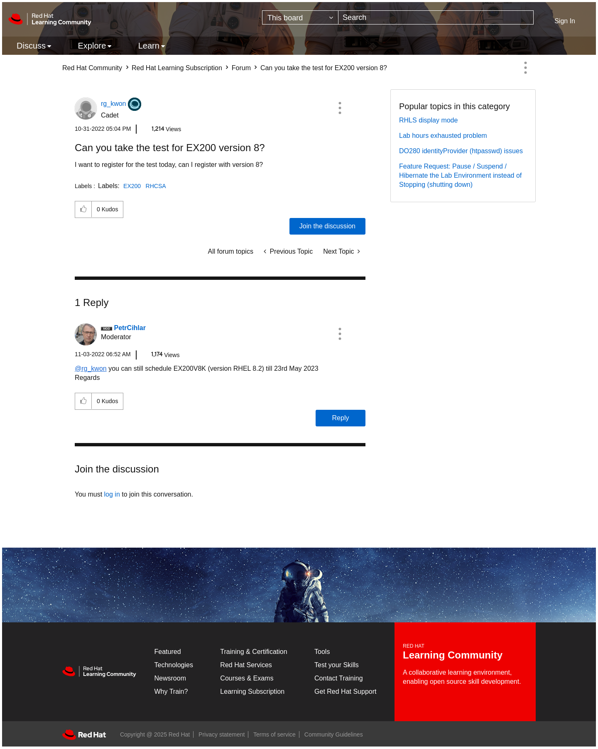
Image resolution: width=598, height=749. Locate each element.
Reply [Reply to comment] (340, 417)
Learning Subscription (252, 691)
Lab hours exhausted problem (443, 135)
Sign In (564, 20)
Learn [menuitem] (148, 45)
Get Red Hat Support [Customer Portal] (345, 691)
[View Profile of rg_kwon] (113, 103)
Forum (241, 67)
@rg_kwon (91, 368)
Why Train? (171, 691)
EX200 (132, 186)
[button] (339, 108)
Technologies (173, 664)
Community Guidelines (333, 734)
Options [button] (525, 67)
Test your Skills (336, 664)
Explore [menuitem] (92, 45)
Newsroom (170, 678)
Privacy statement (222, 734)
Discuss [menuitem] (31, 45)
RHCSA (156, 186)
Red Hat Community (92, 67)
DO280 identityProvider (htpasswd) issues (461, 150)
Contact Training (338, 678)
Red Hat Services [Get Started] (246, 664)
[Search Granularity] (300, 17)
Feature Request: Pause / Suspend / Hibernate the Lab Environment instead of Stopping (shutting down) (460, 175)
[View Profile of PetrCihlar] (129, 327)
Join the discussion (327, 226)
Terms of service (274, 734)
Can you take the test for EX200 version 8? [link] (323, 67)
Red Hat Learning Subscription (177, 67)
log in (112, 494)
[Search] (436, 17)
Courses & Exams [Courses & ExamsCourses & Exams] (246, 678)
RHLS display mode (428, 120)
